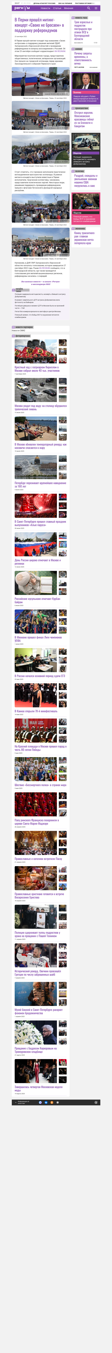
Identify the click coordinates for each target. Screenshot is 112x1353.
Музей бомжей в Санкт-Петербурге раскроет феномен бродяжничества (39, 1204)
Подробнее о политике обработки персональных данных (59, 1335)
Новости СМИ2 (18, 330)
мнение (78, 49)
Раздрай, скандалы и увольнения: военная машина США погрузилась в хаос (85, 180)
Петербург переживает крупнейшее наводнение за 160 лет (40, 523)
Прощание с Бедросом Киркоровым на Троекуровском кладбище (36, 1282)
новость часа (81, 17)
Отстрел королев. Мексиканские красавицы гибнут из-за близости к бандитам (84, 119)
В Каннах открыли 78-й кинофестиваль (36, 827)
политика (79, 171)
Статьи (57, 8)
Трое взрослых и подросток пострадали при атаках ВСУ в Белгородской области (83, 30)
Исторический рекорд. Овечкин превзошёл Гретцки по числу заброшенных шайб (38, 1166)
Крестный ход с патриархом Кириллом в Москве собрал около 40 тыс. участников (37, 368)
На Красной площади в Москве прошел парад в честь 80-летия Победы (41, 864)
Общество (77, 153)
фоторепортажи (23, 336)
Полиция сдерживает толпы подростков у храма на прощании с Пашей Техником (37, 1127)
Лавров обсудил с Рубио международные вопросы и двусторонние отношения (85, 98)
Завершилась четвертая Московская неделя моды (38, 1320)
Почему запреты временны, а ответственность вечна (83, 58)
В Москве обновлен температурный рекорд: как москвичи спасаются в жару (41, 446)
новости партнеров (24, 327)
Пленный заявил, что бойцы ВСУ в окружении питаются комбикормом (84, 219)
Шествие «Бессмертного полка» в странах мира (40, 901)
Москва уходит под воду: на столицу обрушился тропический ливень (41, 407)
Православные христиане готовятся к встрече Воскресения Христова (39, 1050)
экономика (80, 228)
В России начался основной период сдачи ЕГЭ (40, 753)
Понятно (91, 1334)
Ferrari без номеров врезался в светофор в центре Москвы (38, 311)
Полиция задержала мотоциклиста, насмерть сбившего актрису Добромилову (84, 160)
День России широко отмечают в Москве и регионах (38, 600)
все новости (78, 43)
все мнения (93, 67)
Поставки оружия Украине (87, 3)
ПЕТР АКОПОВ (79, 67)
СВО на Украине (65, 3)
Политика (77, 92)
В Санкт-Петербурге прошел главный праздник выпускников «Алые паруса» (40, 561)
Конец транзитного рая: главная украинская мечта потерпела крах (84, 238)
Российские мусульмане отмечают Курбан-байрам (38, 677)
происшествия (81, 108)
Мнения (68, 8)
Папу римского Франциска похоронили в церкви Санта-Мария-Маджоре (37, 976)
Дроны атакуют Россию (44, 3)
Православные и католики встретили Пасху (38, 1013)
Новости (45, 8)
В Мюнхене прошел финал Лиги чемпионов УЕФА (38, 716)
